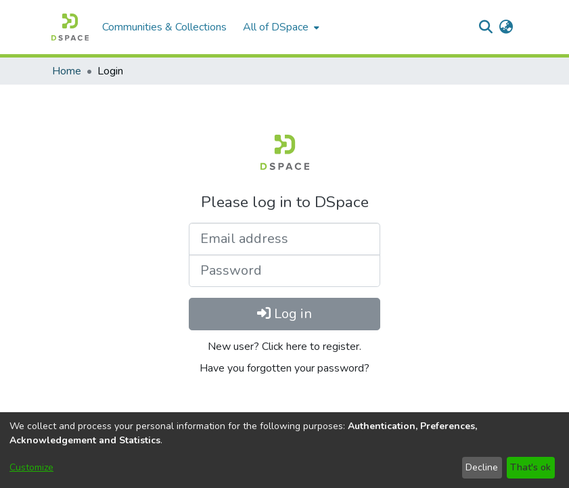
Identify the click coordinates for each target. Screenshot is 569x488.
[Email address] (284, 239)
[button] (70, 27)
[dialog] (284, 450)
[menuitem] (279, 27)
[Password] (284, 270)
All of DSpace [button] (276, 27)
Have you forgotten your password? (284, 368)
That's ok (530, 467)
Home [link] (66, 71)
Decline (481, 467)
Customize (31, 467)
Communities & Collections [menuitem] (164, 27)
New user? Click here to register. (284, 346)
